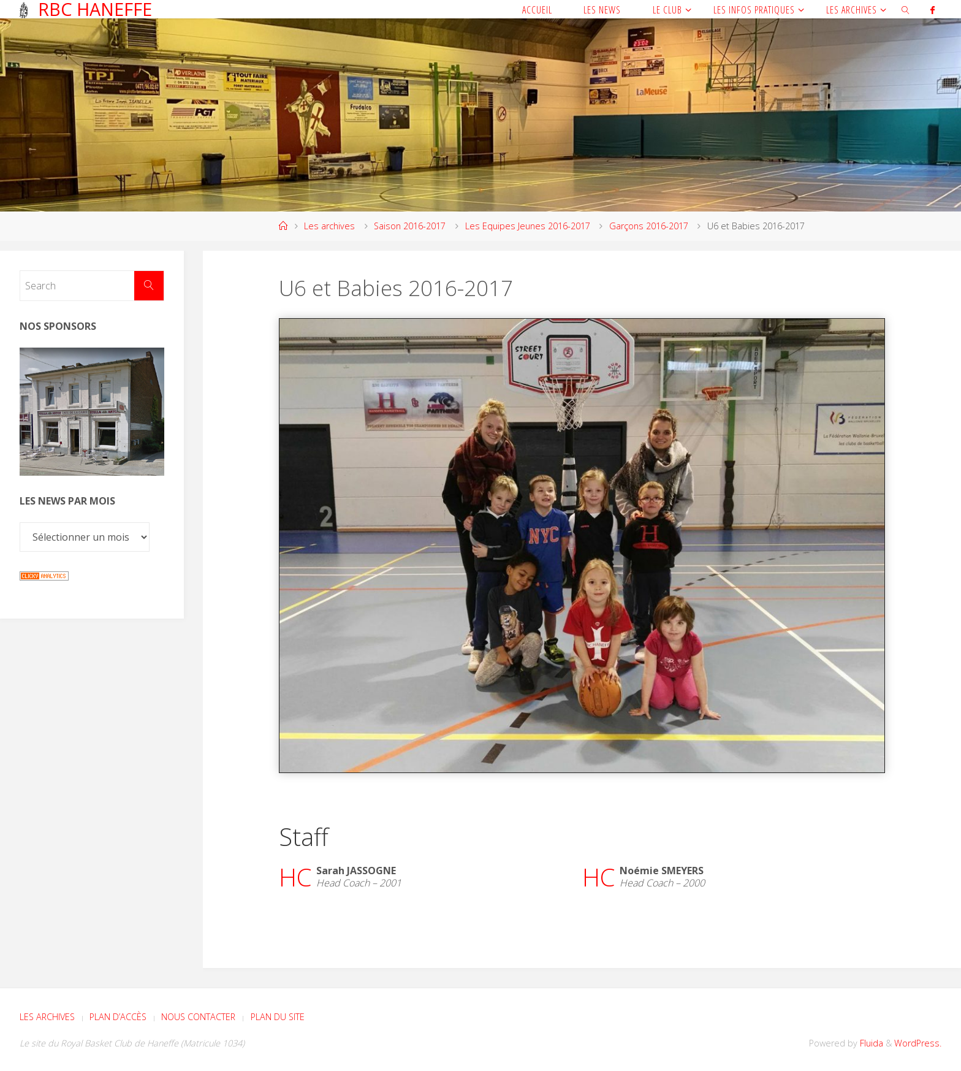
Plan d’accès (117, 1017)
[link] (905, 9)
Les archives (329, 226)
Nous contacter (198, 1017)
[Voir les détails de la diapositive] (92, 412)
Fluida (870, 1043)
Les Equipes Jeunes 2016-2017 (527, 226)
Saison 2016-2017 (410, 226)
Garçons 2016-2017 (648, 226)
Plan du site (278, 1017)
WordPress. (917, 1043)
